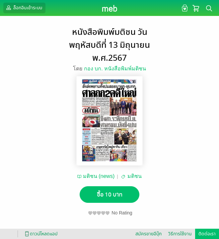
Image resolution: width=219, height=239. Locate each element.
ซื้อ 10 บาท (109, 194)
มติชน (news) (98, 176)
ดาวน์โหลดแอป (40, 233)
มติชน (134, 176)
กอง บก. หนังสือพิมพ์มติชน (115, 68)
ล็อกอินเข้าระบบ (23, 7)
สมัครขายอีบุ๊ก (148, 233)
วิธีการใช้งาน (180, 233)
